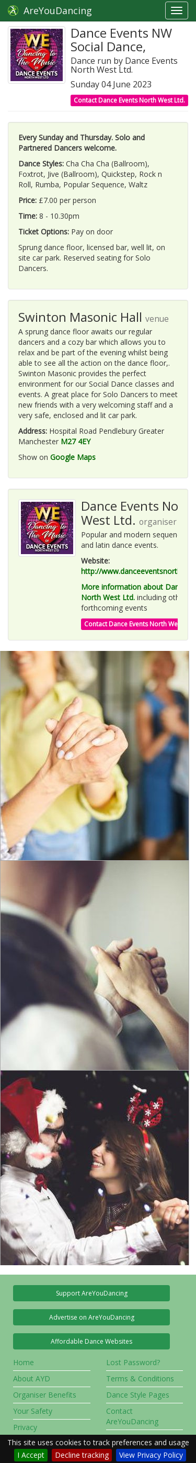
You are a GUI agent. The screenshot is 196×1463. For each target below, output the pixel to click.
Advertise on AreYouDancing (91, 1317)
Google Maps (73, 457)
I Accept (30, 1455)
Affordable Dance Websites (91, 1341)
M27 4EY (75, 441)
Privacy (25, 1427)
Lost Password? (133, 1362)
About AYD (31, 1378)
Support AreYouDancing (92, 1293)
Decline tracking (82, 1455)
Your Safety (32, 1411)
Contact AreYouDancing (132, 1416)
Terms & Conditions (140, 1378)
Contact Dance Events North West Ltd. (129, 100)
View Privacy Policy (151, 1455)
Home (23, 1362)
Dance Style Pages (137, 1395)
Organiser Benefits (44, 1395)
